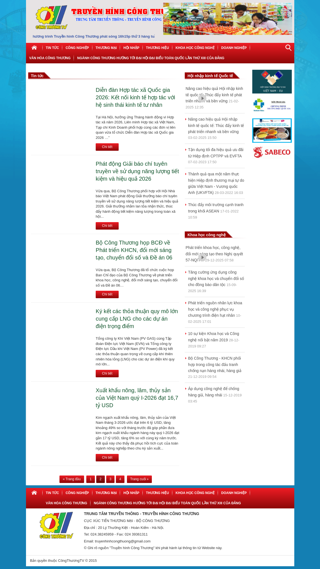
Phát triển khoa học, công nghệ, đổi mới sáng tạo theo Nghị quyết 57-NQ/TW (214, 253)
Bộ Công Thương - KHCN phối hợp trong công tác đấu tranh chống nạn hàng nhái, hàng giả (214, 364)
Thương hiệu (157, 48)
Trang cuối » (139, 479)
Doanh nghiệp (234, 48)
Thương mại (106, 48)
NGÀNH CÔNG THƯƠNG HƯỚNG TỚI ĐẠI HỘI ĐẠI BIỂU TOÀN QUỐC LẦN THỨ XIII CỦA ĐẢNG (150, 58)
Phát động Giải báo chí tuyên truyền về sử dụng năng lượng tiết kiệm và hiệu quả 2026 (137, 171)
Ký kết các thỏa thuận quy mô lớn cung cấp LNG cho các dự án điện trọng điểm (137, 318)
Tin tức (52, 48)
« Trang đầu (71, 479)
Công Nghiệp (77, 48)
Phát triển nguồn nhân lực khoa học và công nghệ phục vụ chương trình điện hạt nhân (215, 309)
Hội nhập (131, 48)
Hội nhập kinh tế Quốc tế (210, 76)
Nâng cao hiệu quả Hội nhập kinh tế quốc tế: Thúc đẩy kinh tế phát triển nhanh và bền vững (214, 94)
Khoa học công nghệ (195, 48)
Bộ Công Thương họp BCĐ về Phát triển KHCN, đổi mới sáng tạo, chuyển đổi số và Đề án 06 (134, 250)
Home (34, 48)
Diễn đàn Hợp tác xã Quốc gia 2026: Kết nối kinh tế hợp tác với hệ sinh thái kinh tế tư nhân (135, 97)
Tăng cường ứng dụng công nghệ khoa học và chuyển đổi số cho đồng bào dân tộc (216, 278)
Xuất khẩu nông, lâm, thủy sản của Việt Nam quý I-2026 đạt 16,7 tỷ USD (137, 397)
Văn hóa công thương (50, 58)
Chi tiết (107, 147)
